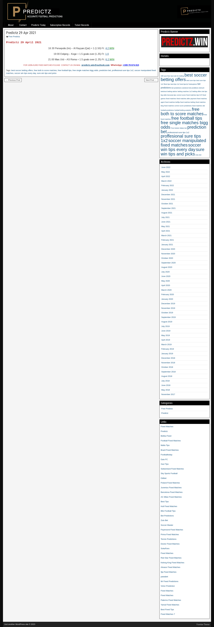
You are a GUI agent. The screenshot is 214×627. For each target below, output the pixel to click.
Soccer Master (167, 525)
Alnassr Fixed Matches (170, 567)
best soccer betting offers (22, 70)
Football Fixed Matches (171, 441)
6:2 (110, 59)
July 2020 (165, 272)
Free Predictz (14, 36)
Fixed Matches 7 (168, 614)
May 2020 (165, 281)
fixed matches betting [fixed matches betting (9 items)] (187, 102)
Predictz (164, 413)
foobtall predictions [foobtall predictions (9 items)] (167, 110)
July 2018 (165, 381)
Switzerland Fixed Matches (172, 469)
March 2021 (166, 235)
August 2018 (166, 376)
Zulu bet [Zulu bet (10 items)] (198, 155)
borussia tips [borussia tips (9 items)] (171, 95)
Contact (23, 25)
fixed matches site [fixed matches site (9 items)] (198, 106)
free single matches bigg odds (85, 70)
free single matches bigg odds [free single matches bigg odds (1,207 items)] (184, 125)
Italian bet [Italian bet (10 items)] (183, 128)
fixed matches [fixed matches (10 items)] (171, 98)
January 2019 (167, 353)
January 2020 (167, 299)
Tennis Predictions (169, 539)
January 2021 (167, 244)
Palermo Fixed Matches (171, 600)
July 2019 (165, 326)
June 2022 (165, 167)
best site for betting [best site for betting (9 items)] (177, 76)
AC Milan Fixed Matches (171, 497)
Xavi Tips (165, 464)
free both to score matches (45, 70)
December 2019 (168, 303)
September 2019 (168, 317)
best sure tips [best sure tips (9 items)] (191, 80)
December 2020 (168, 249)
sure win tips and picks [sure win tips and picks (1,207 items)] (182, 151)
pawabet (164, 576)
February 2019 (167, 349)
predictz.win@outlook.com (96, 65)
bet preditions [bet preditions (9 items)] (194, 88)
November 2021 (168, 199)
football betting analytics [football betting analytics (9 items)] (182, 110)
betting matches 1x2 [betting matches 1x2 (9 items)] (185, 91)
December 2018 (168, 358)
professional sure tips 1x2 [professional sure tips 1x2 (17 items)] (178, 132)
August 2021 (166, 213)
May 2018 (165, 390)
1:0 (107, 54)
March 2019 (166, 344)
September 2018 (168, 372)
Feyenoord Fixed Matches (172, 530)
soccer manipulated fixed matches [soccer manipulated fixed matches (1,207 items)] (183, 142)
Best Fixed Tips (167, 609)
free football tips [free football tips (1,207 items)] (186, 118)
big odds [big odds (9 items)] (164, 95)
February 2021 (167, 240)
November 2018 (168, 363)
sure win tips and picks (46, 73)
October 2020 (167, 258)
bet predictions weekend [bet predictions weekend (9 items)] (179, 88)
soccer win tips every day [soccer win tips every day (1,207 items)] (181, 147)
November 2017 (168, 394)
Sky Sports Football (169, 473)
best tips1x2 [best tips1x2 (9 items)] (184, 84)
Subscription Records (60, 25)
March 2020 (166, 290)
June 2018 (165, 385)
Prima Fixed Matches (170, 534)
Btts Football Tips (168, 511)
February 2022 (167, 185)
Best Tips (165, 501)
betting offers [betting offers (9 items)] (196, 91)
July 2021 (165, 217)
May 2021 (165, 226)
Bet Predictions (167, 516)
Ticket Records (82, 25)
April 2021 (165, 231)
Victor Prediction (168, 586)
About (11, 25)
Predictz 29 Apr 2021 (21, 33)
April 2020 (165, 285)
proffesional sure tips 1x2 (122, 70)
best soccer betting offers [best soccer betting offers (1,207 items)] (184, 77)
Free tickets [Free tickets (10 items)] (175, 128)
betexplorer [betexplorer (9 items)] (193, 84)
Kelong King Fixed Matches (172, 562)
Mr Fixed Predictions (169, 581)
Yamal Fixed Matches (170, 605)
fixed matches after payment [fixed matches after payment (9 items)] (187, 98)
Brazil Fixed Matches (170, 450)
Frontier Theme (203, 624)
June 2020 (165, 276)
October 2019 (167, 312)
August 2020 (166, 267)
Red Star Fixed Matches (171, 558)
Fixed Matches (167, 426)
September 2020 (168, 263)
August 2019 (166, 322)
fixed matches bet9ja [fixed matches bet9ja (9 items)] (172, 102)
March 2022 (166, 181)
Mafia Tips (165, 445)
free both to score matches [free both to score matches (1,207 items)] (182, 111)
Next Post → (151, 80)
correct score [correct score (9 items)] (181, 95)
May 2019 (165, 335)
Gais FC (164, 459)
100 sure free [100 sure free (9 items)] (165, 76)
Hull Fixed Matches (169, 506)
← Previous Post (13, 80)
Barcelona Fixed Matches (172, 492)
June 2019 (165, 331)
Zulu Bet (164, 520)
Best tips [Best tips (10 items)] (167, 84)
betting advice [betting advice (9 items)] (172, 91)
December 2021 (168, 194)
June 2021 (165, 222)
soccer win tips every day (25, 73)
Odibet (163, 478)
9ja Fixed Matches (169, 572)
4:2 (109, 48)
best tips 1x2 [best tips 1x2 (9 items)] (175, 84)
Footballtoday (166, 455)
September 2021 (168, 208)
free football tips (64, 70)
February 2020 (167, 294)
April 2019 (165, 340)
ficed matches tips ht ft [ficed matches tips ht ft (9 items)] (194, 95)
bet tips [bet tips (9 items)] (204, 91)
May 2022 (165, 172)
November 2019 (168, 308)
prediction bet (105, 70)
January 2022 (167, 190)
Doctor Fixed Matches (170, 544)
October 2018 (167, 367)
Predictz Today (38, 25)
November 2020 (168, 254)
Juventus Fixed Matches (171, 487)
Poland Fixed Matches (170, 483)
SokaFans (165, 548)
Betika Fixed (166, 436)
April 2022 (165, 176)
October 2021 (167, 203)
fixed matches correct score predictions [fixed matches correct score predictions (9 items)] (178, 106)
